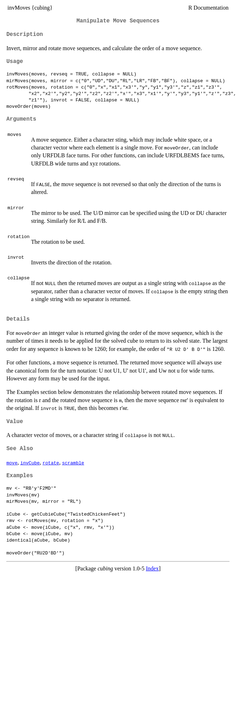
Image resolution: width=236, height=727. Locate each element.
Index (152, 568)
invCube (30, 462)
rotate (51, 462)
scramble (73, 462)
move (11, 462)
